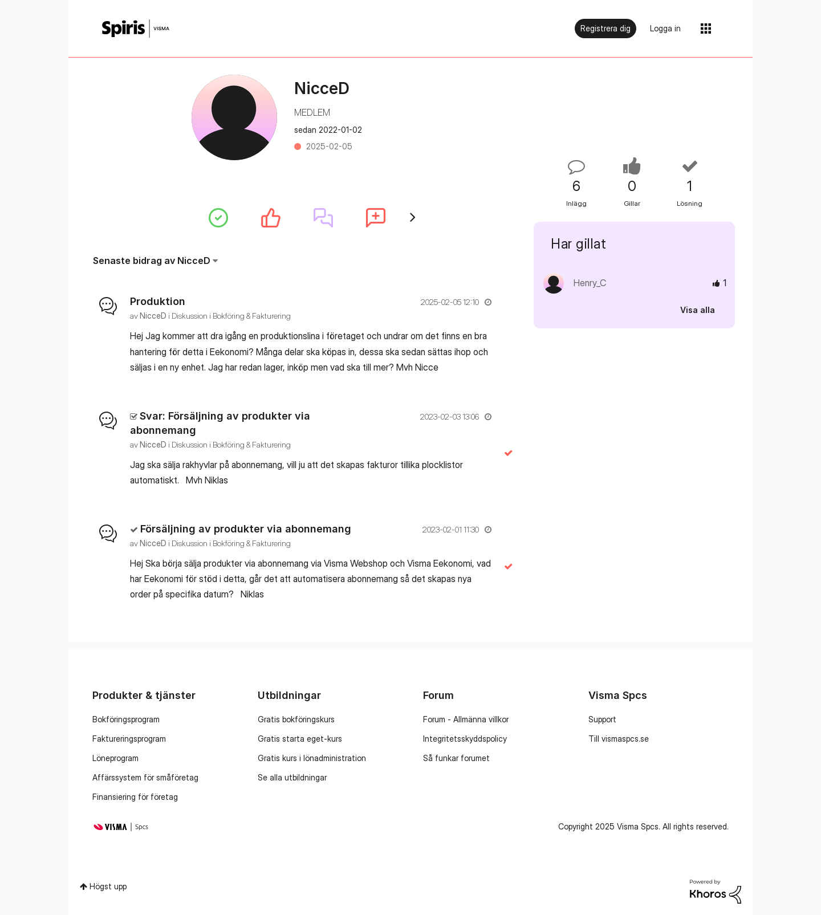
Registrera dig (605, 28)
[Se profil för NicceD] (153, 315)
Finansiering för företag (135, 797)
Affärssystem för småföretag (145, 777)
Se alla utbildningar (292, 777)
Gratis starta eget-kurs (300, 738)
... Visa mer (472, 367)
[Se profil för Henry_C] (590, 282)
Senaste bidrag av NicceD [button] (151, 260)
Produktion (157, 301)
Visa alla (697, 310)
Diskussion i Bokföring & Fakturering (231, 315)
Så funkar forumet (456, 758)
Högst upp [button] (108, 886)
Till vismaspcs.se (618, 738)
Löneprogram (115, 758)
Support (602, 719)
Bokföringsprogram (126, 719)
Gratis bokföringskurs (296, 719)
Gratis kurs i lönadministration (312, 758)
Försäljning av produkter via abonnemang (245, 529)
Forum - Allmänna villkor (466, 719)
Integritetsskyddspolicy (465, 738)
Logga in (665, 28)
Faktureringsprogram (129, 738)
